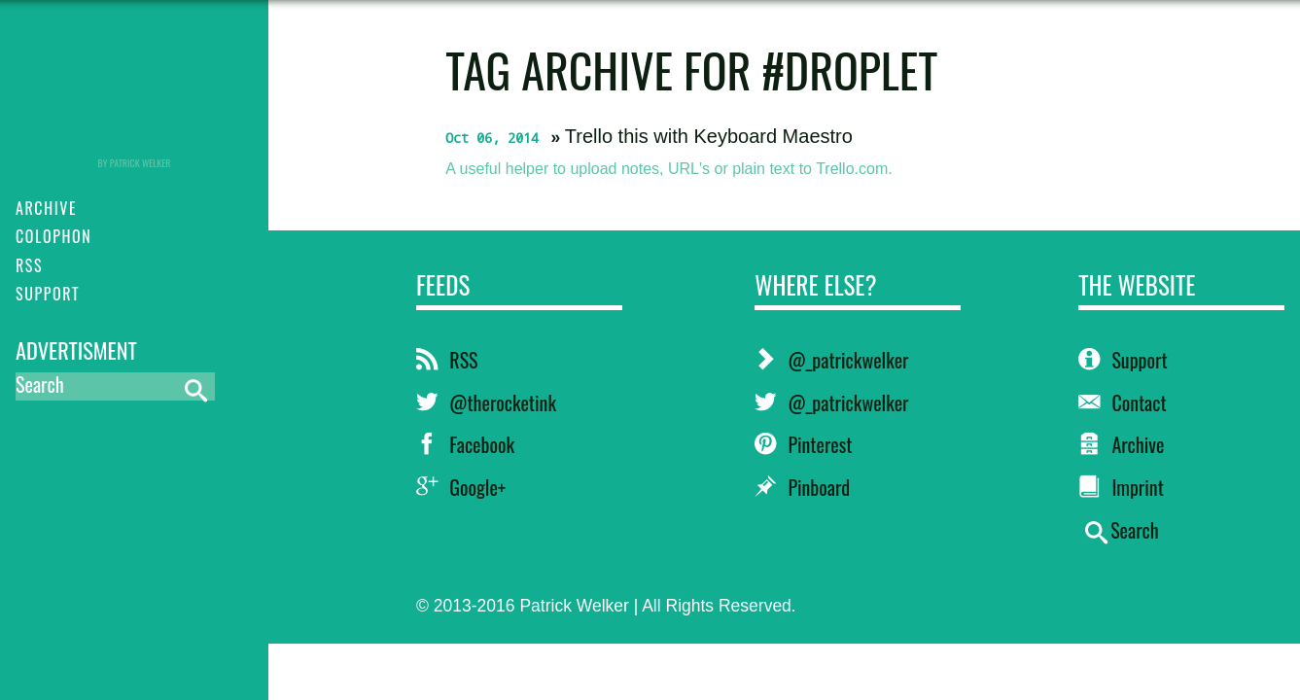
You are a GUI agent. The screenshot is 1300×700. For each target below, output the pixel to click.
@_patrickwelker (831, 359)
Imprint (1121, 487)
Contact (1122, 402)
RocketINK (134, 89)
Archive (1121, 444)
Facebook (465, 444)
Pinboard (802, 487)
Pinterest (803, 444)
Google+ (461, 487)
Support (1122, 359)
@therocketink (486, 402)
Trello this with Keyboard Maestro (709, 136)
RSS (446, 359)
